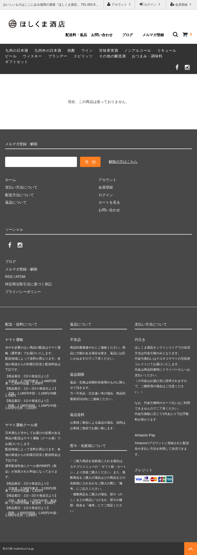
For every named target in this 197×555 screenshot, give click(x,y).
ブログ (127, 35)
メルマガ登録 (153, 35)
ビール (11, 56)
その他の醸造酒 (112, 56)
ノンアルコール (137, 50)
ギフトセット (16, 62)
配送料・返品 (76, 35)
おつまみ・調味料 (147, 56)
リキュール (166, 50)
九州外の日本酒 (47, 50)
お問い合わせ (102, 35)
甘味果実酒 (108, 50)
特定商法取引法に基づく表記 (28, 284)
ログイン (150, 4)
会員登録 (181, 4)
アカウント (119, 4)
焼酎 (71, 50)
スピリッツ (83, 56)
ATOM (20, 277)
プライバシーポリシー (23, 292)
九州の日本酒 (16, 50)
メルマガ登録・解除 (21, 269)
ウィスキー (32, 56)
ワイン (87, 50)
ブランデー (57, 56)
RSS (9, 277)
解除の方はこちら (123, 162)
